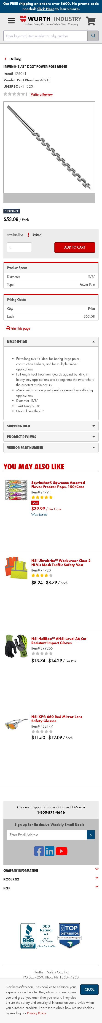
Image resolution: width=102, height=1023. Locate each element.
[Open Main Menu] (11, 20)
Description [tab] (51, 341)
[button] (91, 834)
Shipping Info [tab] (51, 425)
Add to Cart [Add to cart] (74, 247)
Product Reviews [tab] (51, 436)
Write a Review (42, 94)
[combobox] (51, 36)
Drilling (15, 59)
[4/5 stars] (62, 575)
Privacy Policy (36, 1013)
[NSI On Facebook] (39, 854)
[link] (51, 957)
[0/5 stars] (62, 653)
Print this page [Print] (18, 328)
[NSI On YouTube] (61, 854)
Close (89, 989)
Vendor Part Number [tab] (51, 447)
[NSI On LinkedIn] (49, 854)
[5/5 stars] (62, 497)
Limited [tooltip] (36, 235)
